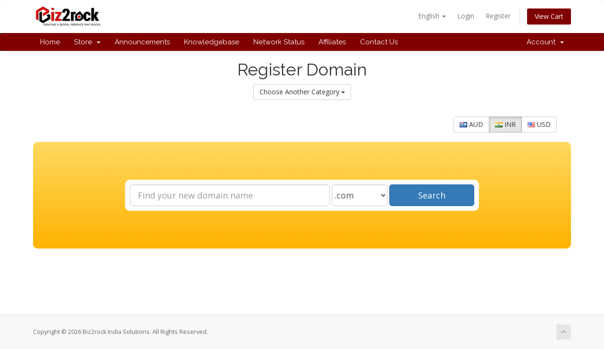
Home (50, 42)
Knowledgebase (211, 42)
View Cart (549, 16)
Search (431, 195)
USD (539, 124)
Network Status (278, 42)
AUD (471, 124)
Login (465, 15)
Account (545, 42)
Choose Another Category (302, 91)
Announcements (142, 42)
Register (498, 15)
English (432, 15)
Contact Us (379, 42)
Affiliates (332, 42)
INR (505, 124)
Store (87, 42)
